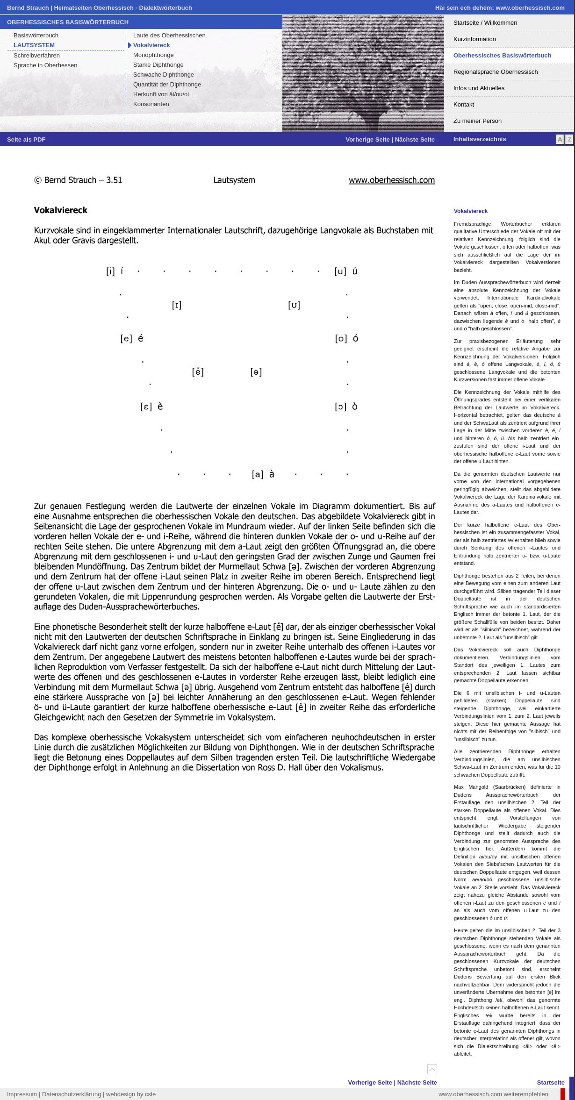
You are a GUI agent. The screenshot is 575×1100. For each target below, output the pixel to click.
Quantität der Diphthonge (167, 84)
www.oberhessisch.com (530, 7)
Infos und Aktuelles (478, 88)
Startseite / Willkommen (485, 22)
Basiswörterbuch (36, 35)
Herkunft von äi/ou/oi (161, 94)
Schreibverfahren (37, 55)
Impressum (22, 1094)
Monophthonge (153, 54)
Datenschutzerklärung (71, 1094)
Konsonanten (151, 103)
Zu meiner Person (477, 120)
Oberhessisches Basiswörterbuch (502, 55)
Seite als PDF (26, 139)
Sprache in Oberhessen (46, 65)
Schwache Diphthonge (163, 74)
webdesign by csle (131, 1094)
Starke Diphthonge (158, 64)
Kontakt (463, 104)
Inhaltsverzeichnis (479, 139)
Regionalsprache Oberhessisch (495, 71)
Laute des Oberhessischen (169, 35)
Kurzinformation (474, 39)
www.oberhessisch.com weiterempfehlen (493, 1094)
